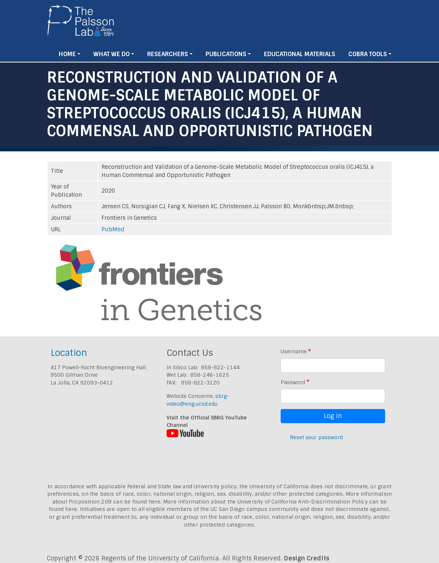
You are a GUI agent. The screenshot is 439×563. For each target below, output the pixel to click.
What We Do (111, 54)
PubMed (113, 229)
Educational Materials (299, 54)
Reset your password (316, 437)
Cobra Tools (367, 54)
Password (293, 382)
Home (67, 54)
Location (69, 352)
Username (294, 351)
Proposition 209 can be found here (115, 501)
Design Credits (306, 558)
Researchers (167, 54)
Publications (226, 54)
